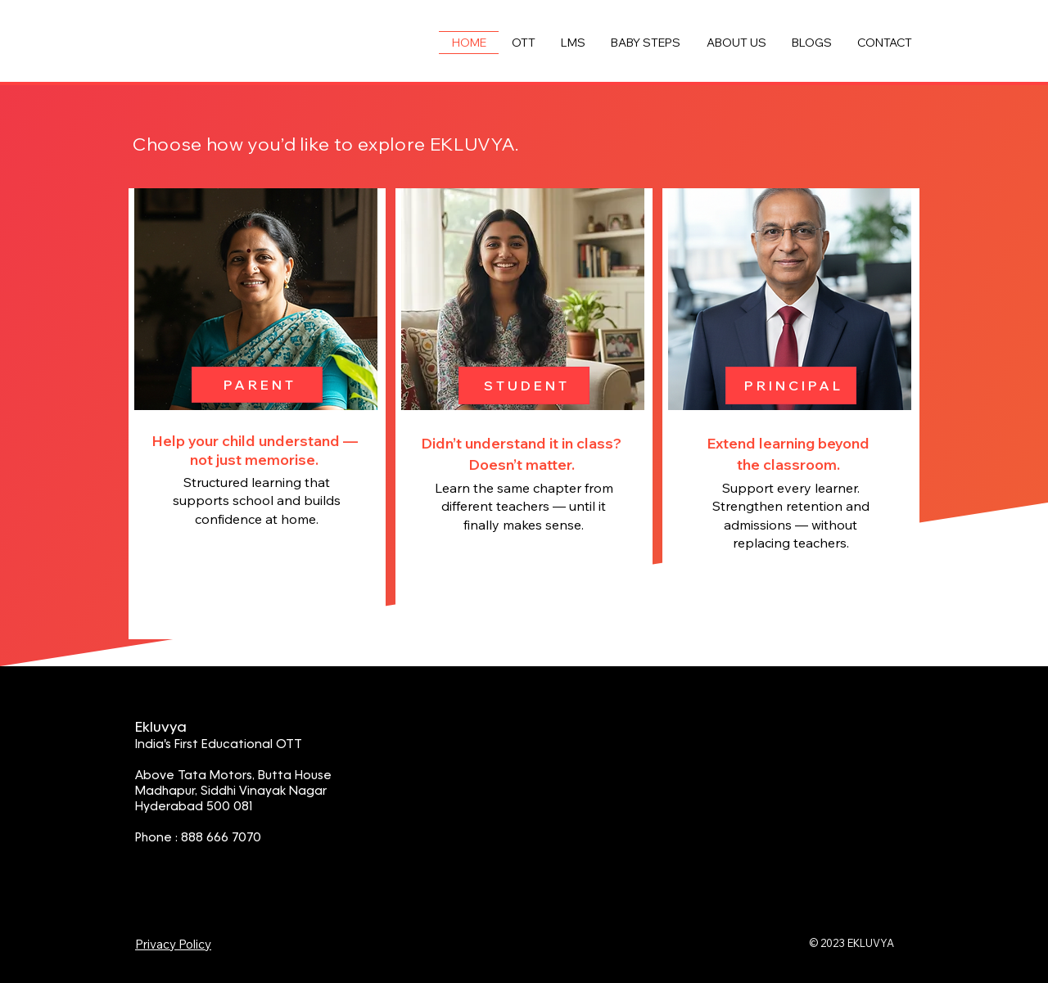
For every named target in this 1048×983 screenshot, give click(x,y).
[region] (257, 413)
